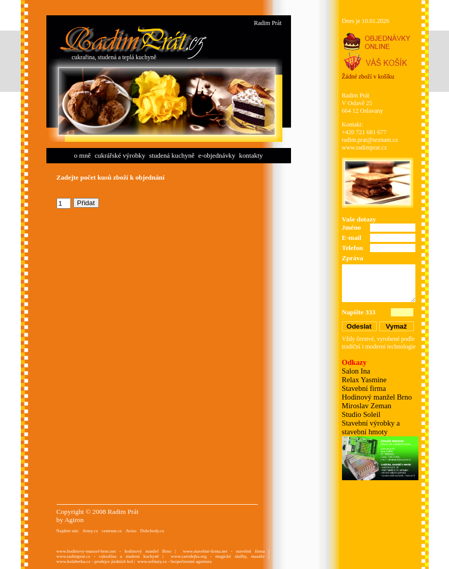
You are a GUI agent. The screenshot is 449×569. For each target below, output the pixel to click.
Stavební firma (364, 388)
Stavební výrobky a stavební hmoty (371, 427)
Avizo (130, 530)
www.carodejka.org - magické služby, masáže (218, 556)
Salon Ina (356, 371)
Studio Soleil (361, 414)
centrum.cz (111, 530)
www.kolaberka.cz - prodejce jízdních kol (95, 561)
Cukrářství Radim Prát (133, 42)
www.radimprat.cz (364, 147)
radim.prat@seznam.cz (370, 139)
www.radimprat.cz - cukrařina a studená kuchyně (108, 556)
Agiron (74, 520)
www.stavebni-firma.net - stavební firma (224, 551)
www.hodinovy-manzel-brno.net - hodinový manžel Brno (114, 551)
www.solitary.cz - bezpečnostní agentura (174, 561)
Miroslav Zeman (366, 406)
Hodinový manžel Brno (377, 397)
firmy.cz (90, 530)
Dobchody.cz (152, 530)
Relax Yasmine (364, 380)
